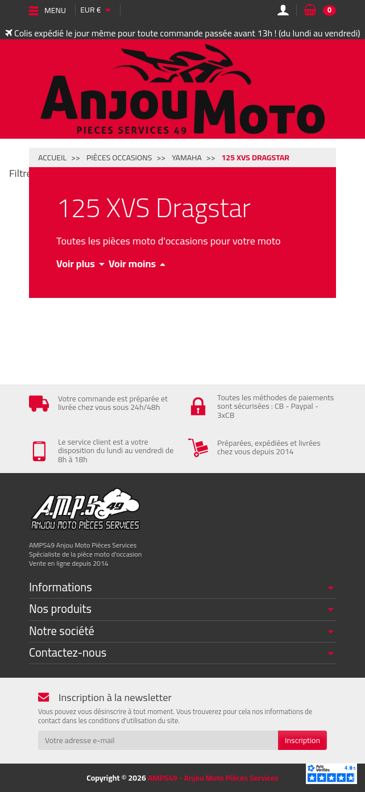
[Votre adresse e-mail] (158, 740)
